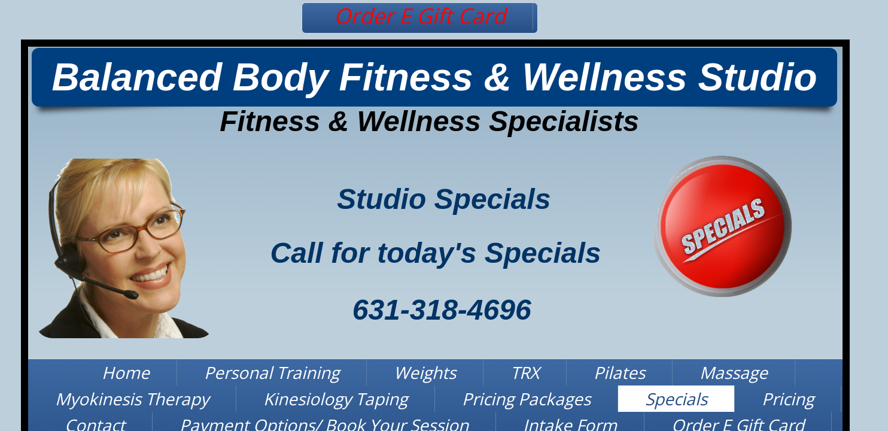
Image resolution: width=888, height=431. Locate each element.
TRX (524, 372)
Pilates (619, 372)
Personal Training (271, 372)
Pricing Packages (526, 398)
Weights (425, 372)
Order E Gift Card (420, 16)
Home (126, 372)
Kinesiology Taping (335, 398)
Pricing (788, 398)
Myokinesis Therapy (132, 398)
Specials (676, 398)
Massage (734, 372)
